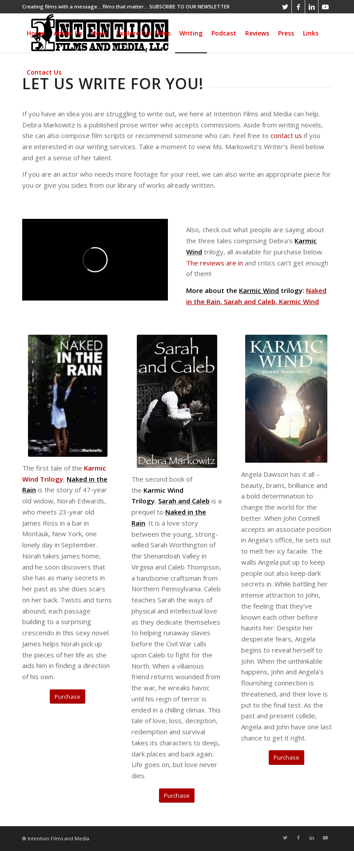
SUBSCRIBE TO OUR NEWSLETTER (189, 6)
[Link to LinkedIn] (311, 6)
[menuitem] (35, 33)
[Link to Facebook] (298, 6)
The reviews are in (214, 262)
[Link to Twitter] (284, 6)
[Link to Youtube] (325, 6)
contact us (286, 135)
